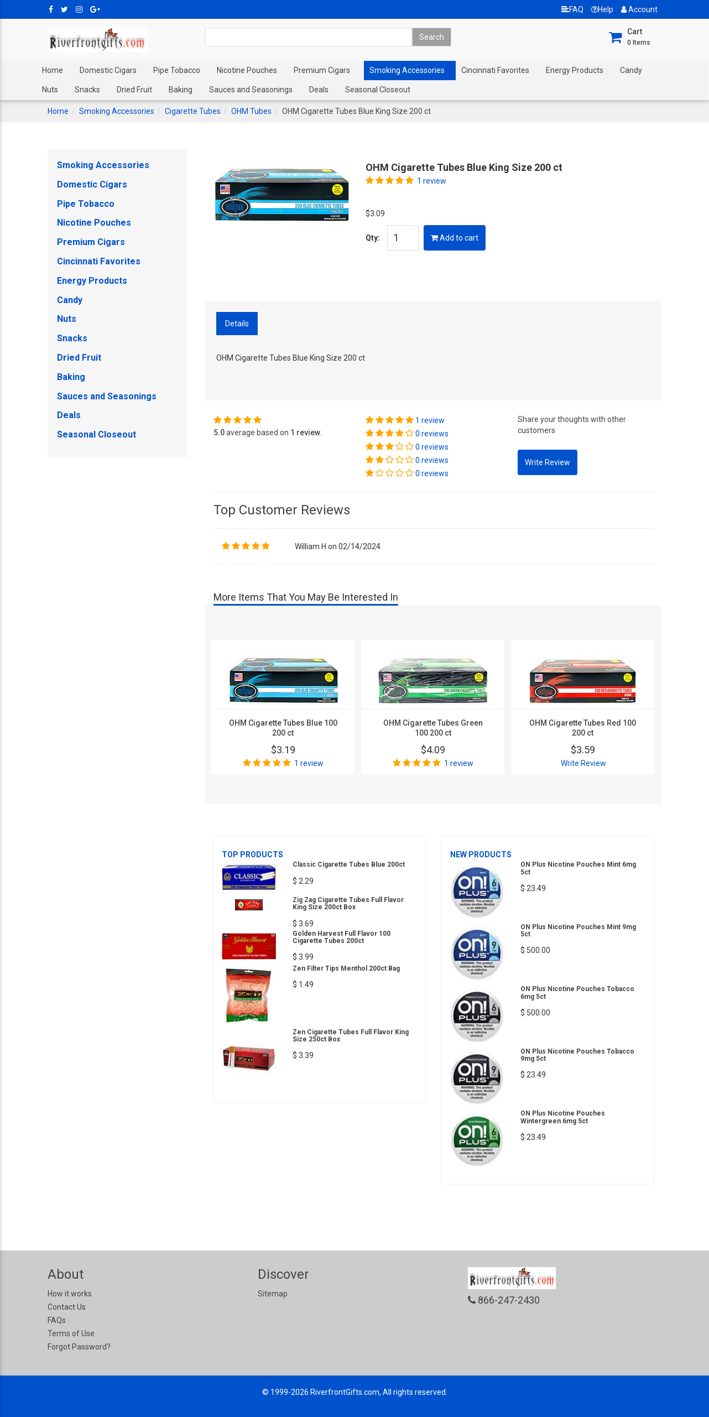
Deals (319, 89)
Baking (180, 89)
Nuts (50, 89)
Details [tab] (237, 323)
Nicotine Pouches (247, 70)
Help (602, 9)
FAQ (572, 9)
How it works (70, 1293)
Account (639, 9)
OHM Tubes (251, 111)
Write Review (583, 763)
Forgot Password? (79, 1346)
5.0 (219, 432)
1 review (431, 180)
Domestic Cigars (108, 70)
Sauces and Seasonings (251, 89)
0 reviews (432, 433)
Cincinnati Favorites (495, 70)
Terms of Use (71, 1333)
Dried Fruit (134, 89)
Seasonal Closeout (377, 89)
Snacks (87, 89)
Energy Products (574, 70)
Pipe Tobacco (176, 70)
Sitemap (273, 1293)
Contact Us (67, 1307)
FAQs (57, 1320)
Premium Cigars (322, 70)
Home (52, 70)
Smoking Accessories (407, 70)
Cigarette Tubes (193, 111)
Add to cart (454, 237)
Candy (631, 70)
